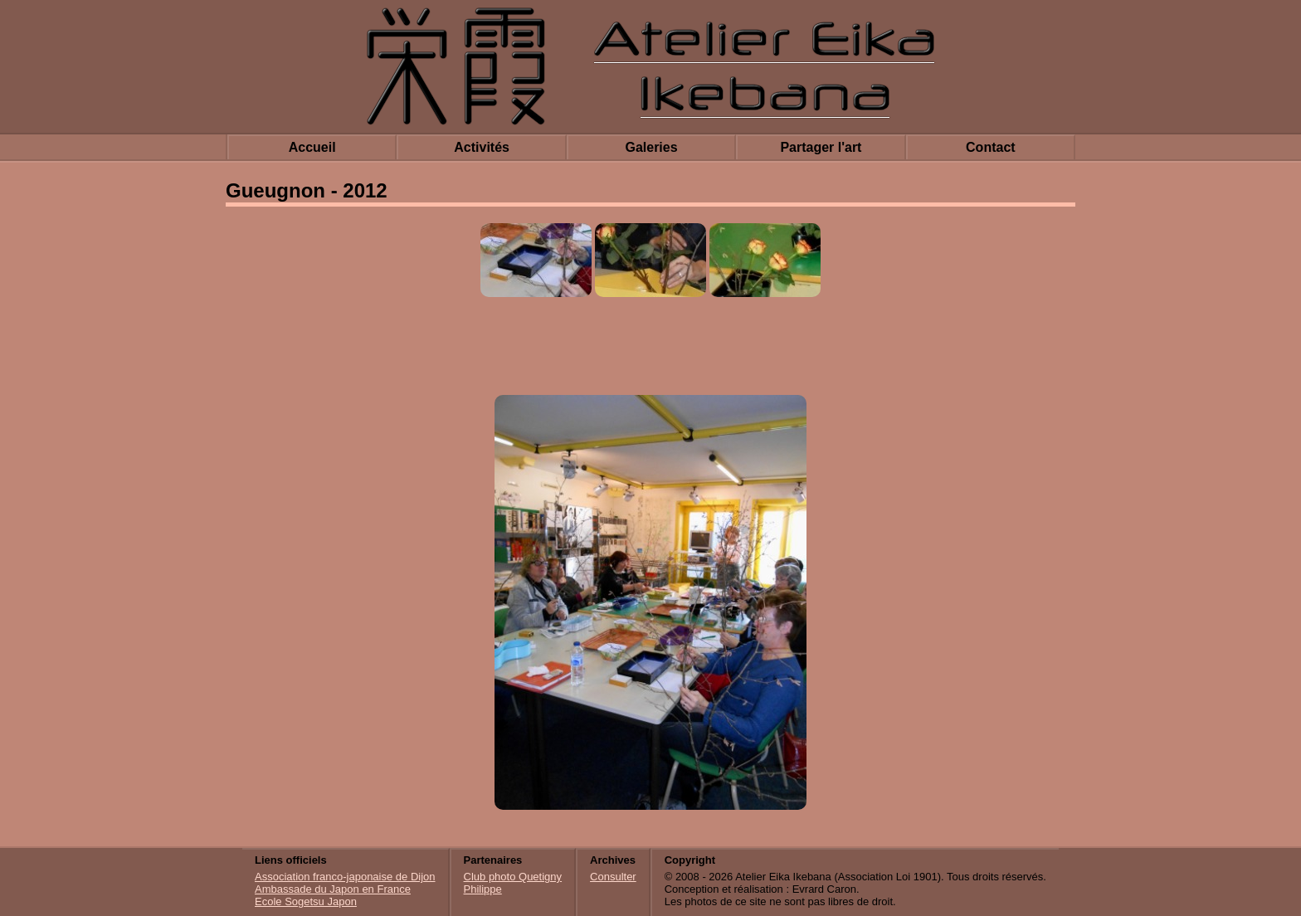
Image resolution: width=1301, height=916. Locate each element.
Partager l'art (820, 147)
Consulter (613, 876)
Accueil (312, 147)
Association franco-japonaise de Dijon (345, 876)
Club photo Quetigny (513, 876)
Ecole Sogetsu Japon (306, 901)
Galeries (651, 147)
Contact (991, 147)
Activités (481, 147)
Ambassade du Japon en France (333, 889)
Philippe (483, 889)
